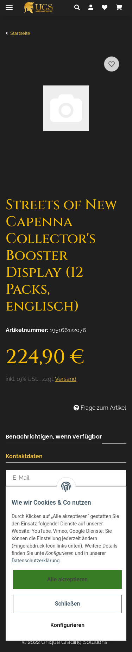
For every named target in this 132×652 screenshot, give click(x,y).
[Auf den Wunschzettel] (111, 64)
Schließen (67, 603)
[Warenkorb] (119, 8)
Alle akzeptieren (67, 579)
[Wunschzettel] (105, 8)
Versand (65, 379)
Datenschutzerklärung (35, 560)
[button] (77, 8)
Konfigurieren (67, 625)
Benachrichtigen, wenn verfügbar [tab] (54, 437)
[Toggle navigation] (9, 4)
